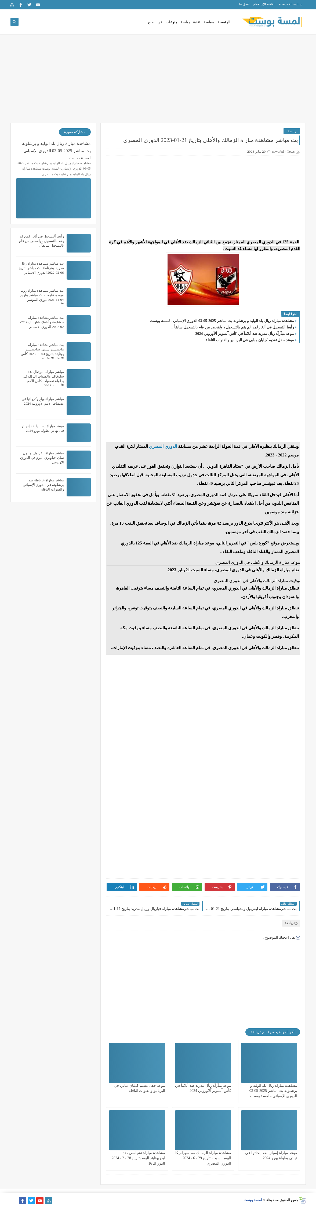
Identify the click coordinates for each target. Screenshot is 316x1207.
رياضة (185, 22)
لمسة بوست (253, 1200)
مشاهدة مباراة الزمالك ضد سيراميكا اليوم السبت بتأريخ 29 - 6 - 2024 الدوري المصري (203, 1158)
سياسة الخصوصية (290, 4)
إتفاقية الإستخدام (264, 4)
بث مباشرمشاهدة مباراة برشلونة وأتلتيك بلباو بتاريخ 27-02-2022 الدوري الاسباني (42, 322)
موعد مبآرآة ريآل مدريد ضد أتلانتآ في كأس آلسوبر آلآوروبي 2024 (244, 334)
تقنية (196, 22)
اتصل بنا (244, 4)
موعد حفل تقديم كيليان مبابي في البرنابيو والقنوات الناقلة (249, 340)
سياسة (209, 22)
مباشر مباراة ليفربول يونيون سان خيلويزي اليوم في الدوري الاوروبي (42, 457)
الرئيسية (223, 22)
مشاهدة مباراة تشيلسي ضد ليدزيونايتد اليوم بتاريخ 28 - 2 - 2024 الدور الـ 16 (138, 1158)
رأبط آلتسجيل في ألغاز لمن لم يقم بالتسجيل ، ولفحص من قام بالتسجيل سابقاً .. (233, 327)
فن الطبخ (155, 22)
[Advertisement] (158, 81)
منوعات (171, 22)
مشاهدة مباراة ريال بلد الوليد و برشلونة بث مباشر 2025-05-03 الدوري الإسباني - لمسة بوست (222, 321)
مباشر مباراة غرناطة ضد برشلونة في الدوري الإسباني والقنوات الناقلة (43, 484)
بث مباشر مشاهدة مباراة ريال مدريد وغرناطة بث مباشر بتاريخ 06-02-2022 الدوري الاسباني (41, 268)
